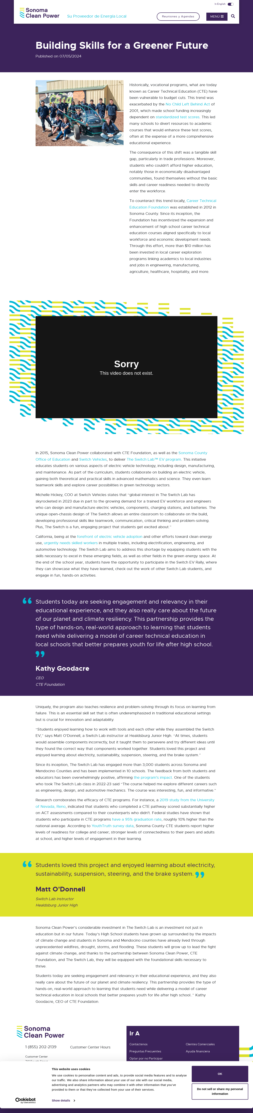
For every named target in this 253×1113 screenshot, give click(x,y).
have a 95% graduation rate (136, 819)
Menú (217, 17)
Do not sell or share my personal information (220, 1096)
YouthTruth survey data (113, 825)
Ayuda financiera (198, 1051)
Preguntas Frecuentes (145, 1051)
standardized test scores (177, 117)
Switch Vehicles (93, 459)
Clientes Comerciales (200, 1044)
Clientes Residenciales (201, 1065)
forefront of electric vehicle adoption (109, 536)
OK (220, 1078)
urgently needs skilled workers (71, 542)
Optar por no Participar (146, 1058)
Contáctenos (138, 1044)
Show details (61, 1105)
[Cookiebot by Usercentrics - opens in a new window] (25, 1105)
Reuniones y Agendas (178, 16)
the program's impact (153, 777)
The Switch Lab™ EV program (154, 459)
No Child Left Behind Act (188, 104)
